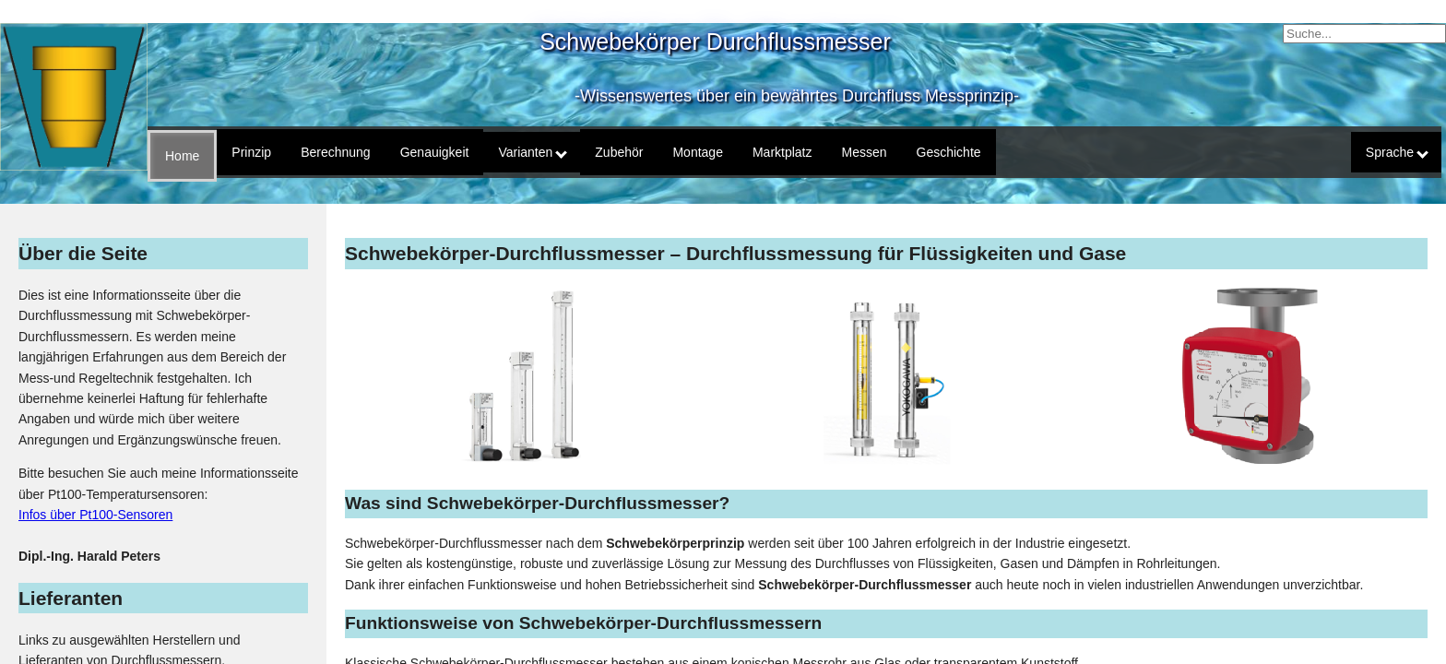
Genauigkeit (434, 152)
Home (182, 155)
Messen (864, 152)
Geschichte (949, 152)
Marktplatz (782, 152)
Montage (697, 152)
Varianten (532, 152)
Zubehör (619, 152)
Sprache (1397, 152)
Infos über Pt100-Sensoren (95, 514)
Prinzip (251, 152)
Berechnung (336, 152)
